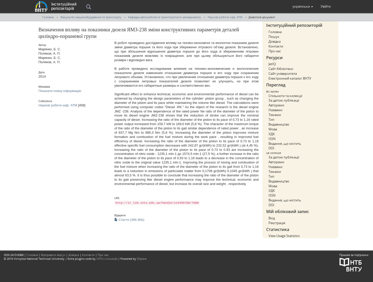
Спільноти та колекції (285, 95)
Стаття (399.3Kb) (129, 220)
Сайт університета (282, 73)
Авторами (276, 105)
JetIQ (272, 64)
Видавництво (278, 124)
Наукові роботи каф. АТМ (225, 17)
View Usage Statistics (284, 235)
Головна (48, 17)
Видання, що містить (284, 143)
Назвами (275, 110)
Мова (272, 129)
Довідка (274, 41)
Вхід (271, 218)
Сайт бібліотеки (280, 68)
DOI (271, 148)
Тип (271, 119)
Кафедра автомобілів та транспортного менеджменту (164, 17)
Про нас (274, 51)
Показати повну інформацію (59, 91)
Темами (274, 114)
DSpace (142, 259)
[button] (303, 6)
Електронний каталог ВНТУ (289, 78)
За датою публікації (283, 100)
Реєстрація (276, 223)
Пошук (273, 36)
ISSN (272, 138)
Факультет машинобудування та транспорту (90, 17)
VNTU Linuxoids (106, 259)
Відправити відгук (53, 255)
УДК (271, 134)
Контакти (275, 46)
